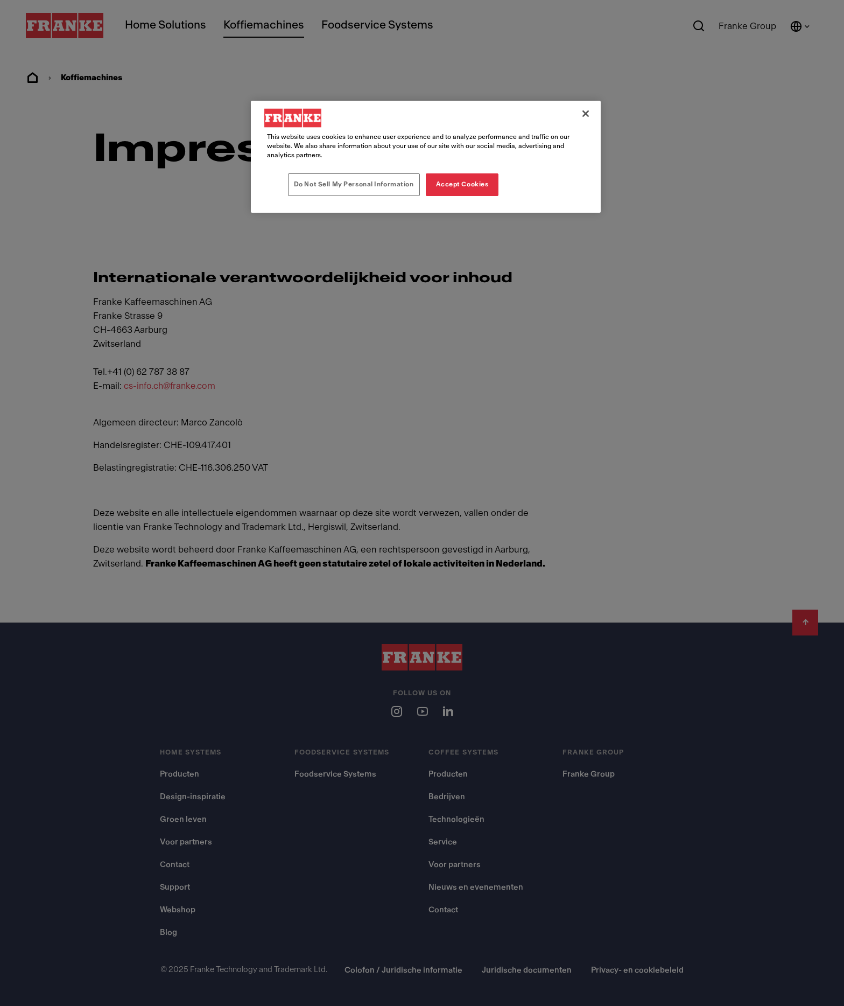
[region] (426, 157)
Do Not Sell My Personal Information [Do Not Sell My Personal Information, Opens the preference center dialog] (354, 184)
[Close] (585, 113)
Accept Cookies (462, 184)
